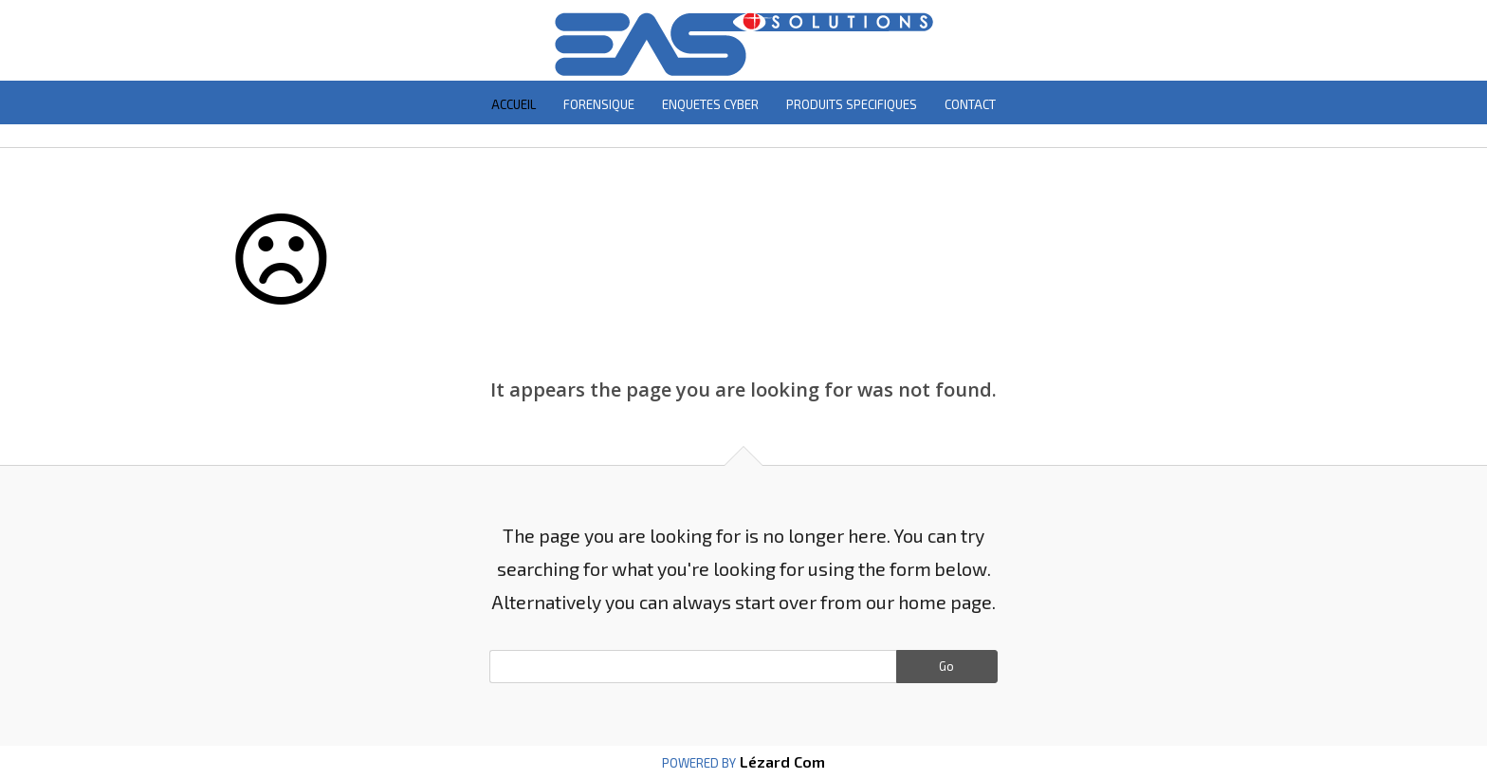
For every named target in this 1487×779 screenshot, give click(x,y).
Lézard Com (780, 761)
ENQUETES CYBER (710, 104)
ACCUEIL (513, 104)
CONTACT (970, 104)
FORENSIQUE (598, 104)
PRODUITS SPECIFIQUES (851, 104)
